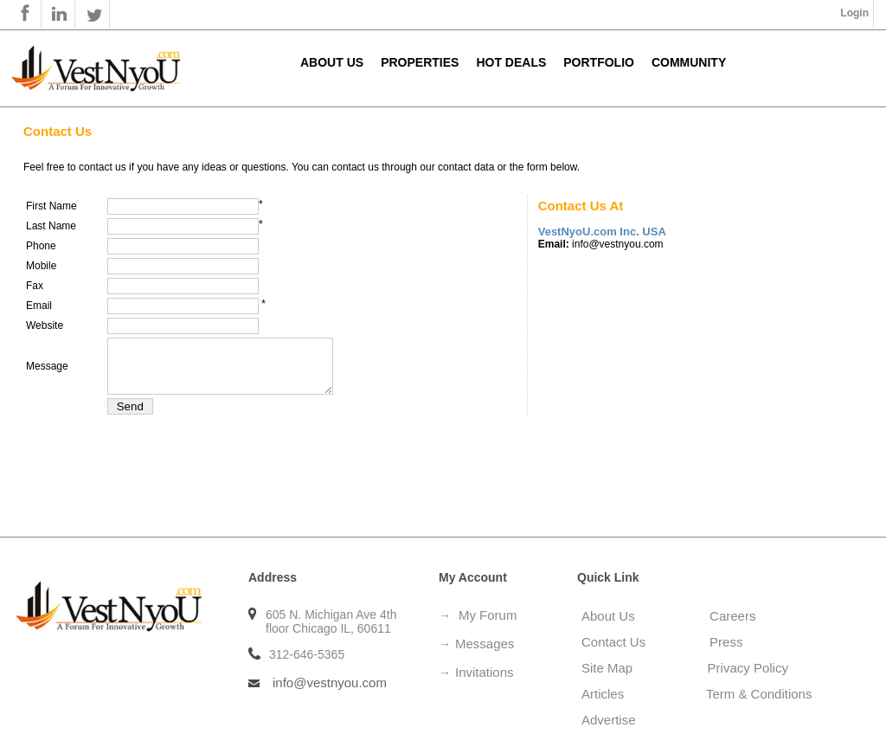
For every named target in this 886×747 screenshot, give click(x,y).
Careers (732, 616)
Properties (420, 62)
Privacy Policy (748, 667)
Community (689, 62)
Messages (484, 643)
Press (725, 641)
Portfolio (598, 62)
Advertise (608, 719)
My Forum (488, 615)
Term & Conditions (759, 693)
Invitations (484, 672)
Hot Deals (511, 62)
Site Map (612, 667)
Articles (611, 693)
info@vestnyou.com (330, 682)
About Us (331, 62)
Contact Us (613, 641)
